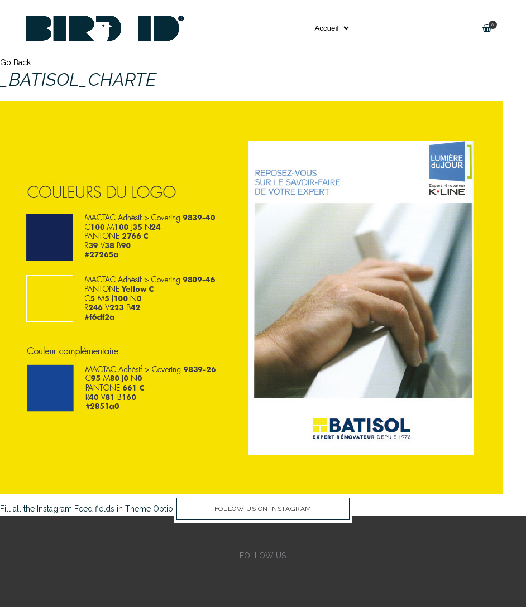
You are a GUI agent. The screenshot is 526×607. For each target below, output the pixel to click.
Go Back (15, 62)
